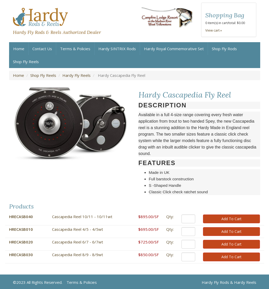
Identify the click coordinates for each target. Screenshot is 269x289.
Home (18, 48)
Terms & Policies (75, 48)
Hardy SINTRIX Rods (117, 48)
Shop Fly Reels (26, 61)
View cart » (213, 30)
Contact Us (42, 48)
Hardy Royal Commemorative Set (174, 48)
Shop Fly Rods (224, 48)
